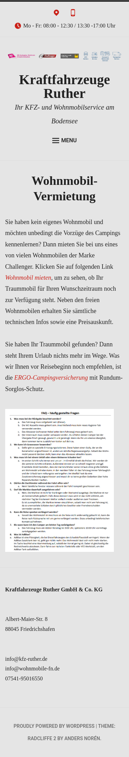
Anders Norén (82, 738)
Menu (64, 140)
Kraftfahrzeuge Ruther (64, 86)
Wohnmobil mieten (28, 277)
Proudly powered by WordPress (54, 726)
